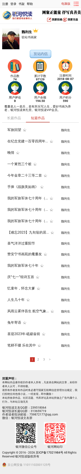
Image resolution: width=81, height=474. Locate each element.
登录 (13, 4)
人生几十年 (16, 300)
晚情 (10, 153)
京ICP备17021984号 (49, 452)
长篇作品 (14, 118)
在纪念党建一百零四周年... (27, 141)
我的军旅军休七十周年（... (27, 198)
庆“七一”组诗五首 (20, 277)
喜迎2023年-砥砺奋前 (23, 334)
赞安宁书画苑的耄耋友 (24, 254)
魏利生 (30, 32)
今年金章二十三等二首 (24, 175)
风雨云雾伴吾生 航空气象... (28, 311)
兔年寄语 (14, 322)
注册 (5, 4)
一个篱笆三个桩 (19, 164)
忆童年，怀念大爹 (21, 288)
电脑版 (65, 3)
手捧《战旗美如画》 (22, 187)
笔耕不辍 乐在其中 (21, 345)
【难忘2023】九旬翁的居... (28, 232)
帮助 (30, 4)
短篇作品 (38, 118)
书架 (22, 4)
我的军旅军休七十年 (22, 265)
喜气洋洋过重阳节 (21, 243)
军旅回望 (14, 130)
